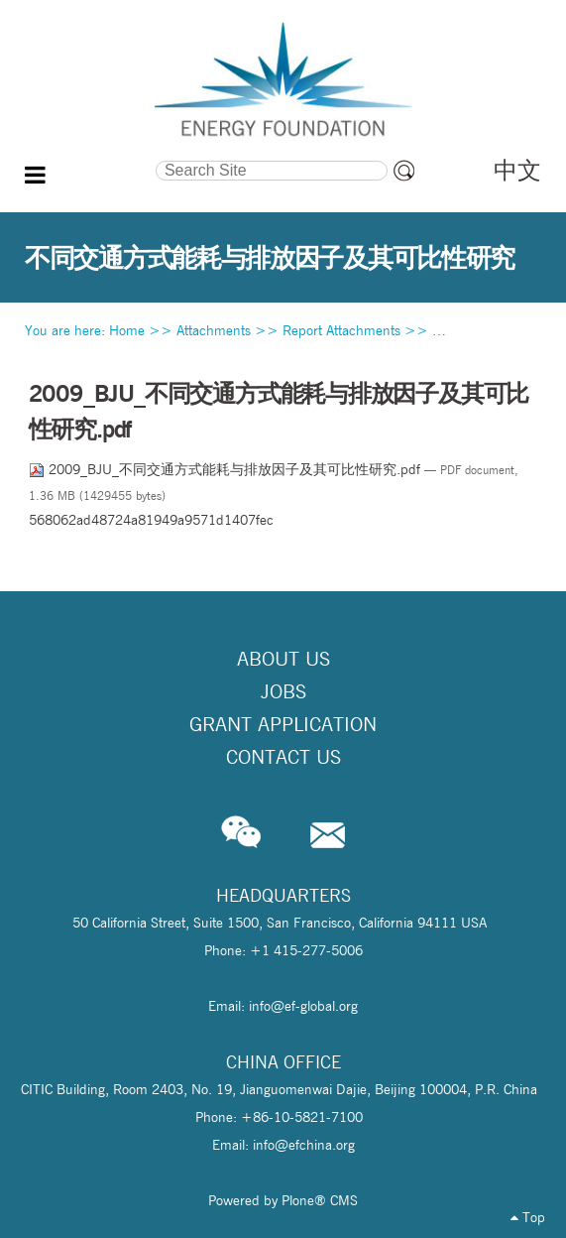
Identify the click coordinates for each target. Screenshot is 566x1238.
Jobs (283, 691)
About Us (283, 659)
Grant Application (283, 724)
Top (527, 1217)
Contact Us (283, 757)
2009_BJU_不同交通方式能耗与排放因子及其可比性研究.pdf (226, 469)
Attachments (213, 330)
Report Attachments (341, 330)
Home (127, 330)
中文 (517, 170)
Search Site (90, 159)
